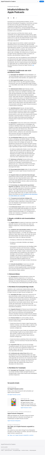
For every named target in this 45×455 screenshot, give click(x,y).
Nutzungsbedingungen (16, 450)
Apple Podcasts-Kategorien (14, 420)
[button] (8, 18)
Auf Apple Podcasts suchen (14, 394)
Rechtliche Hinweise (25, 450)
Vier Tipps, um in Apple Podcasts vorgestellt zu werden (20, 435)
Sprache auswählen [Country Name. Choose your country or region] (4, 447)
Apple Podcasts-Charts (26, 407)
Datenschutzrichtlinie (8, 450)
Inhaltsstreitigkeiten (33, 450)
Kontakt (2, 450)
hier (33, 65)
